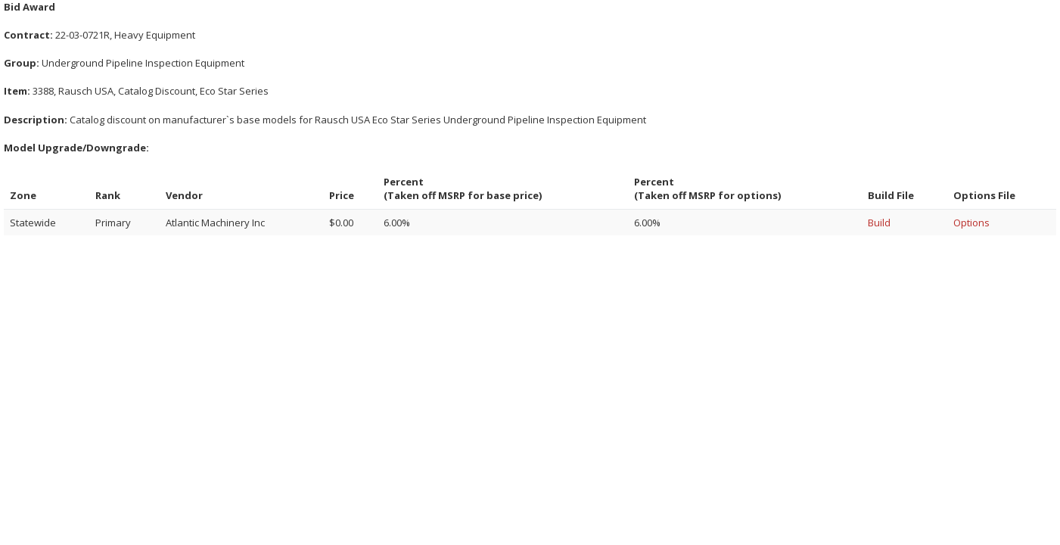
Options (971, 222)
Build (879, 222)
